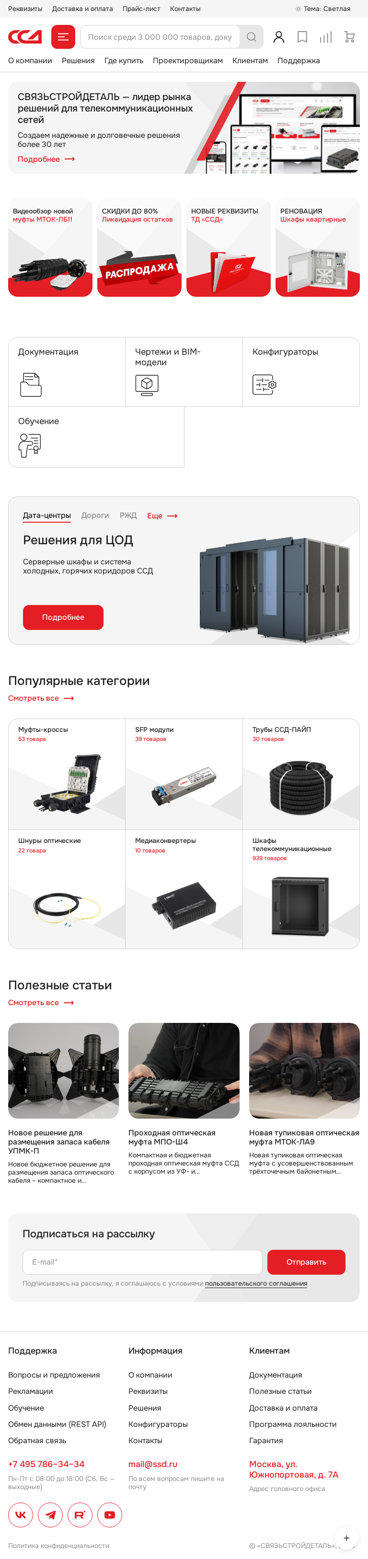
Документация (275, 1375)
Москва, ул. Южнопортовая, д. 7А (293, 1469)
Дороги (95, 515)
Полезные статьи (280, 1391)
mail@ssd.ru (152, 1464)
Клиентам (250, 61)
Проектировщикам (188, 61)
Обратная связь (37, 1441)
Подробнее (46, 159)
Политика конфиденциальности (58, 1545)
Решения (78, 61)
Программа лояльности (293, 1424)
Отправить (306, 1262)
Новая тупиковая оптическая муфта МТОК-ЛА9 (304, 1137)
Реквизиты (25, 8)
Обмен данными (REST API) (57, 1424)
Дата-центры (47, 515)
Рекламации (30, 1391)
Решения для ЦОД (78, 540)
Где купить (123, 61)
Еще (162, 516)
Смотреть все (41, 698)
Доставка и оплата (82, 8)
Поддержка (298, 61)
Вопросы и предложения (54, 1375)
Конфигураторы (158, 1424)
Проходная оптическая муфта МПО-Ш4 (172, 1137)
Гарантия (266, 1441)
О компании (30, 61)
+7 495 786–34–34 (46, 1464)
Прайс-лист (142, 8)
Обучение (26, 1408)
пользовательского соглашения (256, 1283)
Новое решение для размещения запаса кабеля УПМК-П (59, 1142)
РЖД (128, 515)
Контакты (185, 8)
